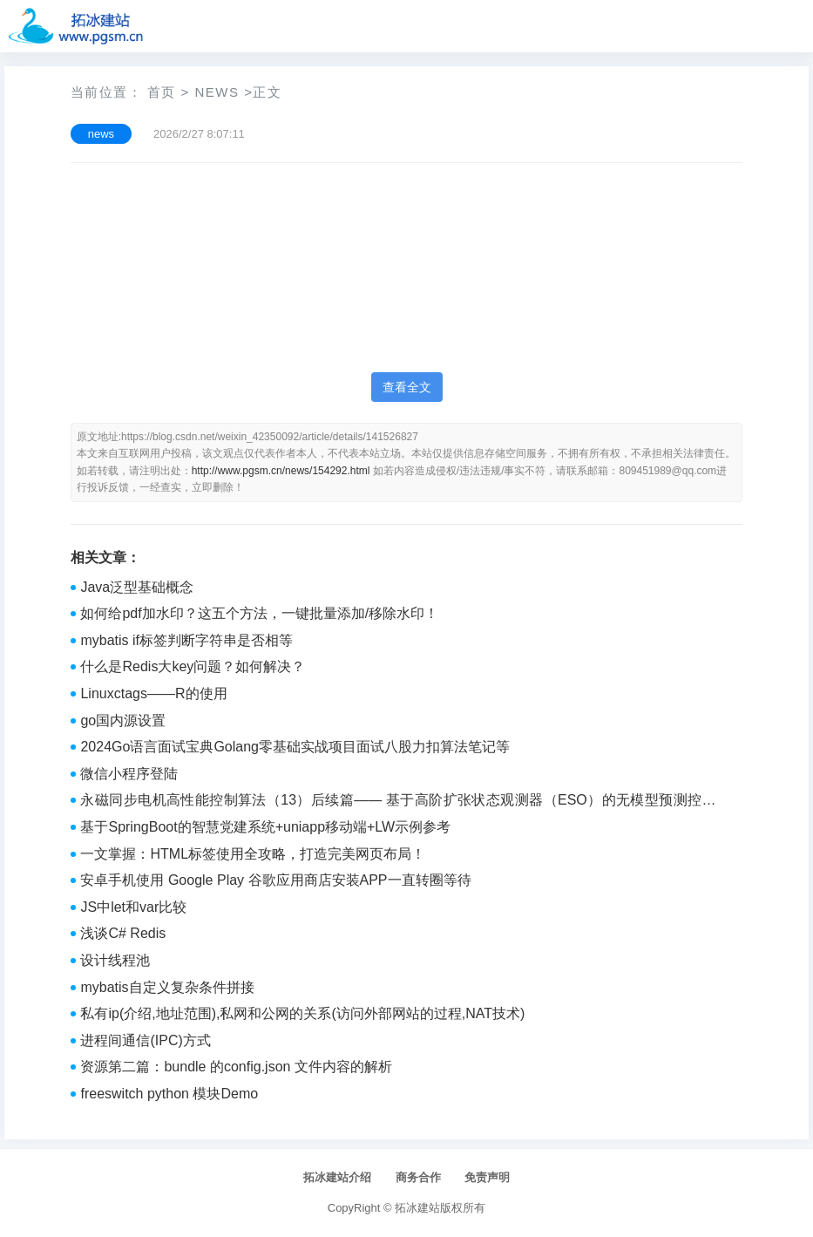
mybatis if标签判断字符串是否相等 (186, 640)
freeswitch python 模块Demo (169, 1093)
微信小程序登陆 (129, 773)
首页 (161, 92)
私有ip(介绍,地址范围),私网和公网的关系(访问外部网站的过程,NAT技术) (302, 1013)
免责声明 (487, 1177)
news (216, 92)
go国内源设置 (123, 720)
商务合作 (418, 1177)
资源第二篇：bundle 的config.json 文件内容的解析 (235, 1066)
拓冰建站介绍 (337, 1177)
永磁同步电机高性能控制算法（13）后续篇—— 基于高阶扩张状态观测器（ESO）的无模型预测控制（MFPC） (397, 802)
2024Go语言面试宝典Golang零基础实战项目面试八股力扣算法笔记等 (295, 746)
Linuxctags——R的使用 (153, 693)
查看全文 (407, 387)
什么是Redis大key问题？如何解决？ (192, 666)
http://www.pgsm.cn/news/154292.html (281, 471)
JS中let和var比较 (133, 907)
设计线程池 (115, 960)
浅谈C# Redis (123, 933)
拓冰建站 (417, 1207)
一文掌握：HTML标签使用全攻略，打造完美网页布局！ (252, 853)
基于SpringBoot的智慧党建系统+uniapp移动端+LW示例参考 (265, 826)
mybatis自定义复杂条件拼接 (167, 987)
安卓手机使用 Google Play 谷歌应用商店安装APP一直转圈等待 (275, 880)
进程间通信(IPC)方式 (145, 1040)
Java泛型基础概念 (136, 587)
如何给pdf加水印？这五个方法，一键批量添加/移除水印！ (259, 613)
